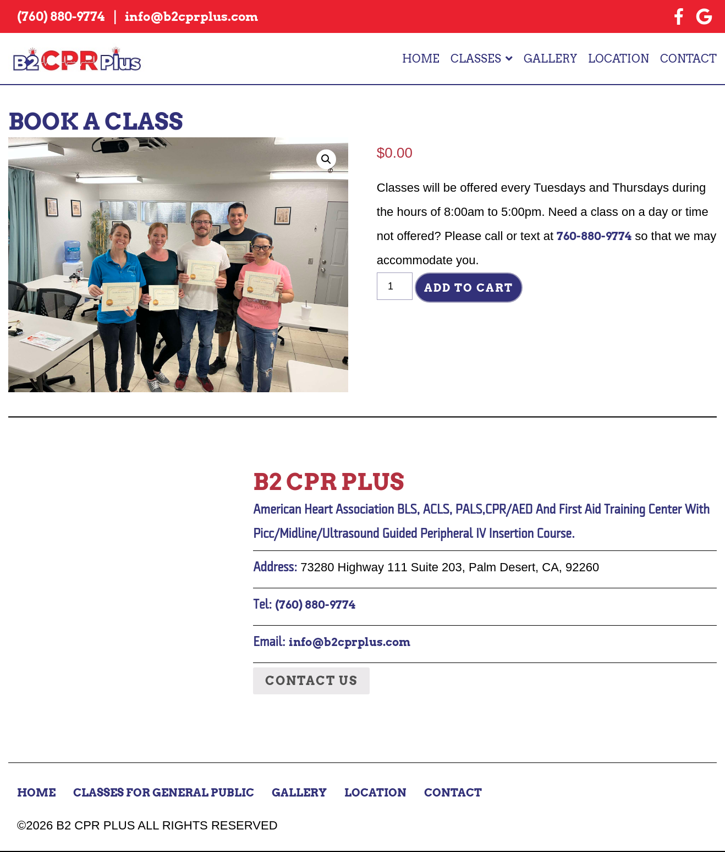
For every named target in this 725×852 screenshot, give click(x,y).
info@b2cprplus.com (349, 642)
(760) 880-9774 (315, 604)
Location (618, 58)
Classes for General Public (163, 792)
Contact (688, 58)
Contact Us (311, 680)
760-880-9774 (594, 236)
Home (421, 58)
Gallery (550, 58)
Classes (476, 58)
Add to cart (468, 287)
